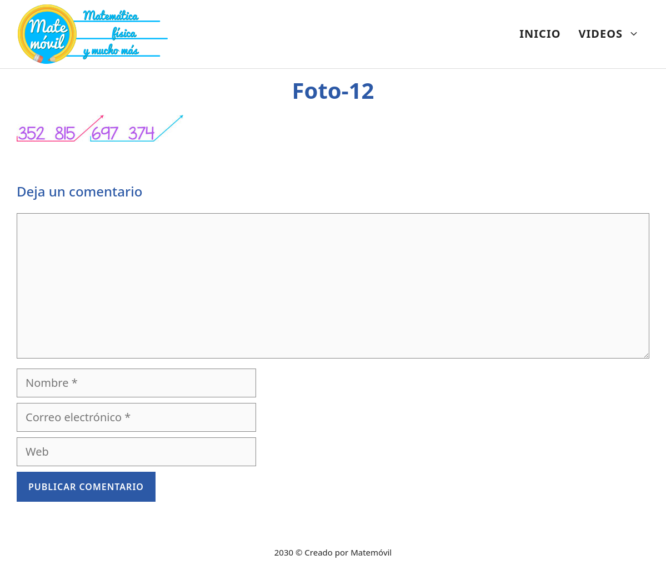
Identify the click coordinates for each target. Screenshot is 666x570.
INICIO (539, 33)
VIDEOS (613, 34)
